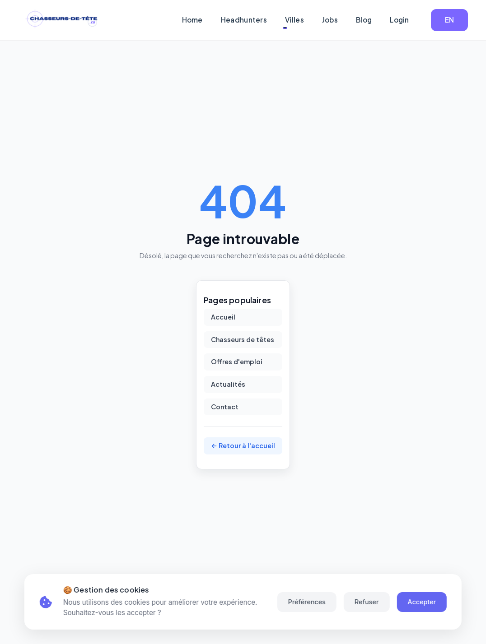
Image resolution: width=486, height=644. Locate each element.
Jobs (330, 19)
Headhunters (244, 19)
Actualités (228, 384)
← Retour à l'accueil (243, 445)
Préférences (306, 602)
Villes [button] (294, 19)
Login (399, 19)
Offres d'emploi (236, 361)
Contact (224, 407)
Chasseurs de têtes (242, 339)
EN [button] (449, 19)
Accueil (223, 317)
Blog (364, 19)
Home (192, 19)
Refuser (367, 602)
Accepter (421, 602)
